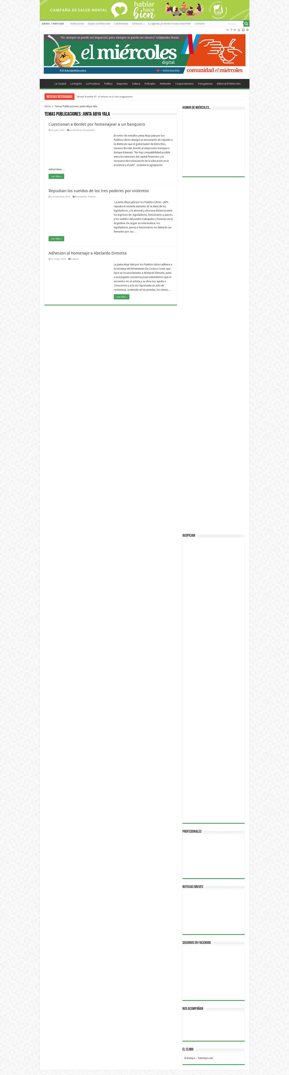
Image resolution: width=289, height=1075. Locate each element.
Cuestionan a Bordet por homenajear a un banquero (97, 124)
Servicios (137, 23)
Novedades (89, 130)
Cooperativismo (184, 83)
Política (108, 83)
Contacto (199, 23)
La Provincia (93, 83)
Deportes (122, 83)
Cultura (136, 83)
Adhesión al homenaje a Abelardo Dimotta (88, 253)
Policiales (150, 83)
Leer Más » (56, 176)
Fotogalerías (205, 83)
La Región (76, 83)
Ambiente (165, 83)
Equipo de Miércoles (99, 23)
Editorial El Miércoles (229, 83)
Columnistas (121, 23)
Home (47, 83)
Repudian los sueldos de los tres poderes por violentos (99, 190)
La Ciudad (60, 83)
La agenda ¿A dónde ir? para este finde (169, 23)
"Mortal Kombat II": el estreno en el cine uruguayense (104, 96)
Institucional (77, 23)
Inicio (48, 106)
